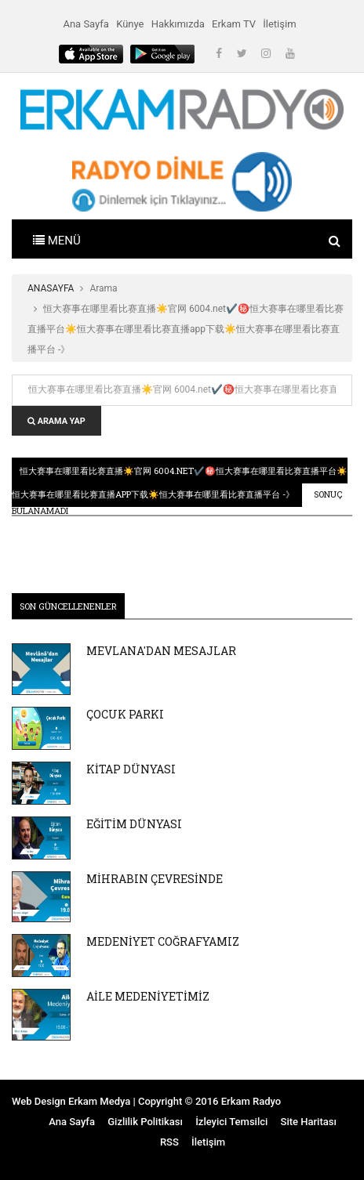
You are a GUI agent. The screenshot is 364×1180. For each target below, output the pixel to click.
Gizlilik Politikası (145, 1122)
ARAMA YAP (56, 421)
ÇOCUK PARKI (125, 714)
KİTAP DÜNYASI (131, 769)
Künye (130, 24)
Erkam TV (234, 24)
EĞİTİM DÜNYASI (134, 823)
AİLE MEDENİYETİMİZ (147, 996)
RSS (169, 1142)
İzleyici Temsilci (231, 1122)
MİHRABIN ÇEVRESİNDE (154, 878)
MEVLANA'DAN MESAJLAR (161, 650)
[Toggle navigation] (57, 239)
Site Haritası (309, 1122)
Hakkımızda (178, 24)
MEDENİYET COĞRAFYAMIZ (162, 941)
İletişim (279, 24)
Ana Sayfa (85, 24)
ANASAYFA (50, 288)
